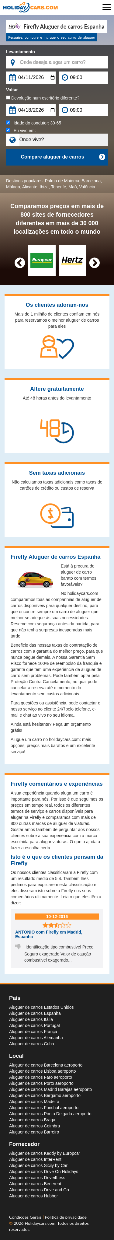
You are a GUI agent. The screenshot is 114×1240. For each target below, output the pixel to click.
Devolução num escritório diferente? (42, 98)
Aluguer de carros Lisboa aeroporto (42, 1071)
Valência (87, 186)
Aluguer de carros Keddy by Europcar (44, 1153)
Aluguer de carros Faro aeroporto (40, 1077)
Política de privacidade (66, 1217)
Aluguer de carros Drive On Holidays (43, 1171)
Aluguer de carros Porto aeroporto (41, 1083)
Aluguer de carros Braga (32, 1119)
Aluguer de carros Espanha (35, 1013)
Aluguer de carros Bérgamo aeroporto (45, 1095)
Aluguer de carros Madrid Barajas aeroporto (50, 1089)
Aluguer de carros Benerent (35, 1183)
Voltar (12, 89)
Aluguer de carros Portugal (34, 1025)
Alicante (29, 186)
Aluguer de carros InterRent (35, 1159)
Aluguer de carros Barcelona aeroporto (45, 1065)
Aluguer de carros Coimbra (34, 1125)
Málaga (13, 186)
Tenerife (58, 186)
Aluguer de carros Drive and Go (39, 1189)
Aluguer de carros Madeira (34, 1101)
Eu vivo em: (21, 130)
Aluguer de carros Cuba (31, 1043)
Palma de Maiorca (62, 180)
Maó (72, 186)
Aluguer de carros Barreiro (34, 1132)
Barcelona (91, 180)
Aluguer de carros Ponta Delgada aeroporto (50, 1113)
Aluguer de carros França (33, 1031)
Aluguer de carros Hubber (33, 1195)
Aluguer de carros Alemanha (36, 1037)
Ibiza (44, 186)
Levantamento (20, 51)
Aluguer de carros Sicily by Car (38, 1165)
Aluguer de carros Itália (31, 1019)
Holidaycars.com (40, 1223)
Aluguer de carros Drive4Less (37, 1177)
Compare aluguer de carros (63, 157)
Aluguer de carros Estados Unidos (41, 1007)
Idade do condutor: (33, 123)
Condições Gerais (26, 1217)
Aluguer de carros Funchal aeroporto (43, 1107)
